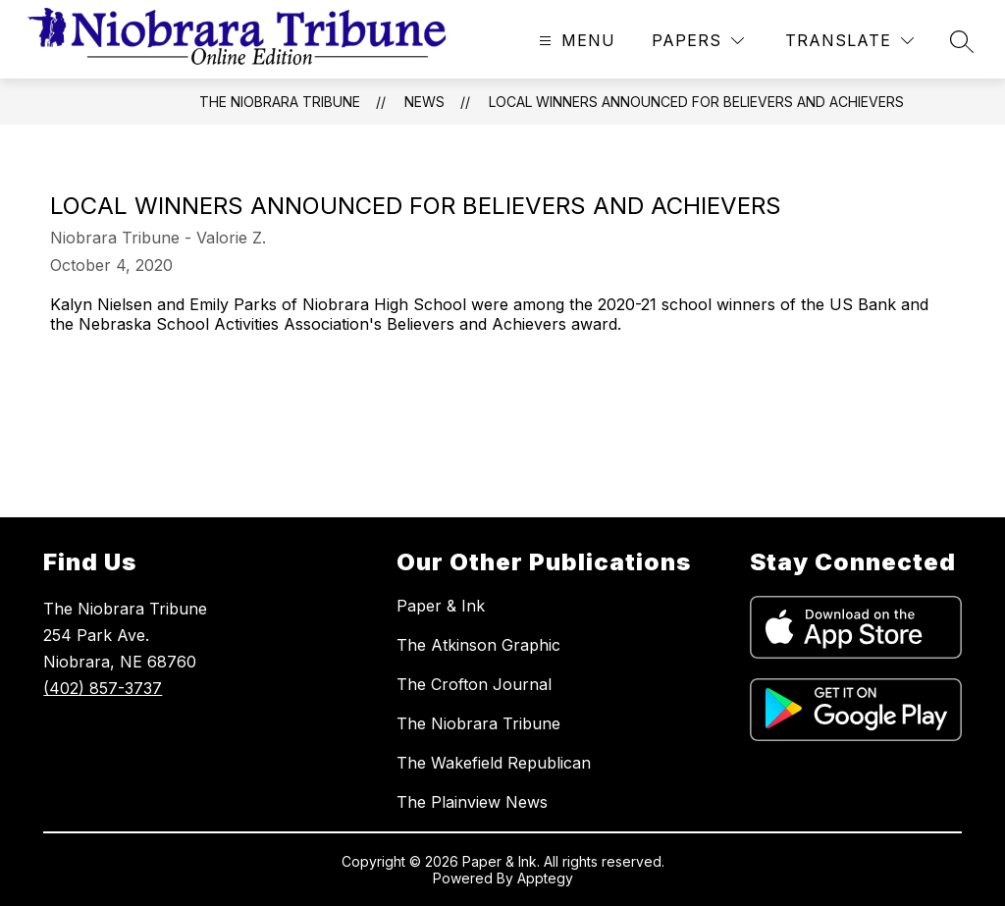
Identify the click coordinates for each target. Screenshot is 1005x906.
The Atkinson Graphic (478, 645)
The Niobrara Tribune (279, 101)
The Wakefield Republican (494, 763)
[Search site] (962, 41)
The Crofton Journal (474, 684)
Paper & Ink (441, 605)
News (424, 101)
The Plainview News (472, 802)
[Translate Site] (849, 40)
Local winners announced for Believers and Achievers (696, 101)
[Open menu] (574, 40)
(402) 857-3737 (102, 688)
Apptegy (545, 878)
